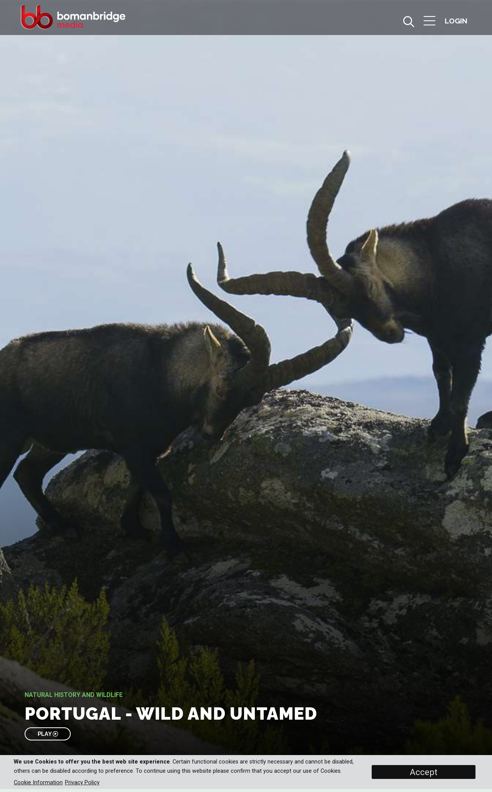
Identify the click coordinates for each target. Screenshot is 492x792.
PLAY (48, 733)
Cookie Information (38, 782)
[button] (429, 21)
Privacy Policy (82, 782)
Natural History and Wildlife (74, 694)
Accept (423, 772)
